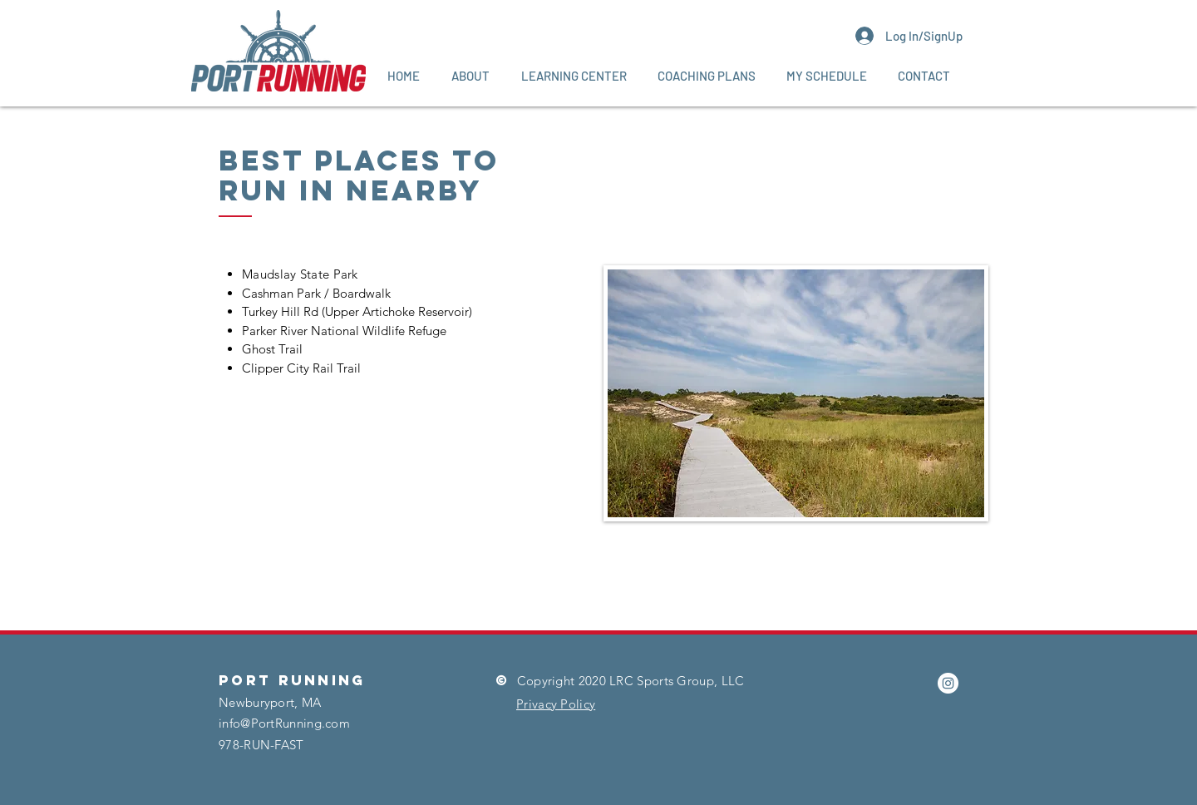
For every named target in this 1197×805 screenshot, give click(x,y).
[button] (470, 76)
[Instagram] (948, 683)
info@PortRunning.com (284, 723)
